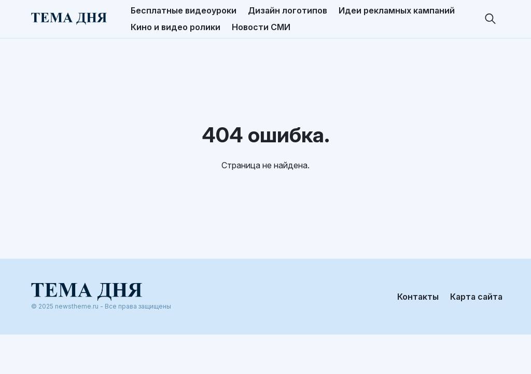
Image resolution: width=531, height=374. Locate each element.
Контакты (418, 296)
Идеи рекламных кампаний (397, 10)
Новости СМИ (261, 27)
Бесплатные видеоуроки (183, 10)
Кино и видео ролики (175, 27)
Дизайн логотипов (287, 10)
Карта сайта (476, 296)
